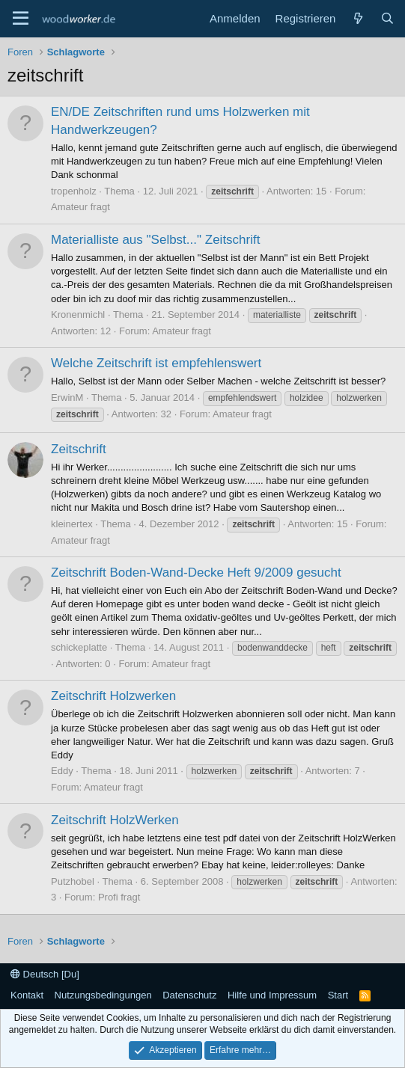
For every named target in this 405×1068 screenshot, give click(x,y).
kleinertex (72, 524)
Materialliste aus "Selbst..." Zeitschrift (155, 240)
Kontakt (26, 995)
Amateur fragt (80, 206)
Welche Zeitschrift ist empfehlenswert (156, 363)
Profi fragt (119, 897)
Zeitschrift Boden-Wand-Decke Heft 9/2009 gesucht (196, 572)
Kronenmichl (78, 314)
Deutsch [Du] (44, 974)
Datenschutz (189, 995)
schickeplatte (79, 647)
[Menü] (20, 18)
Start (338, 995)
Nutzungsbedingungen (103, 995)
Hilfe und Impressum (272, 995)
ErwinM (67, 397)
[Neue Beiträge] (357, 18)
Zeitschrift (78, 449)
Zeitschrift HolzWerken (115, 820)
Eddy (62, 770)
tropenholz (74, 191)
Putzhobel (72, 881)
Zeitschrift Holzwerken (113, 696)
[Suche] (387, 18)
